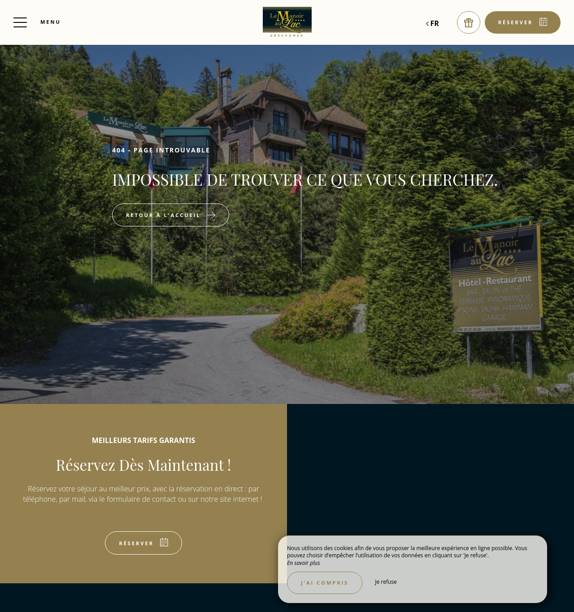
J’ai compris (324, 582)
